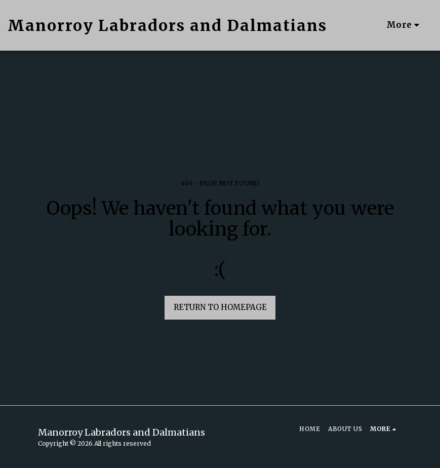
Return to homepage (220, 307)
